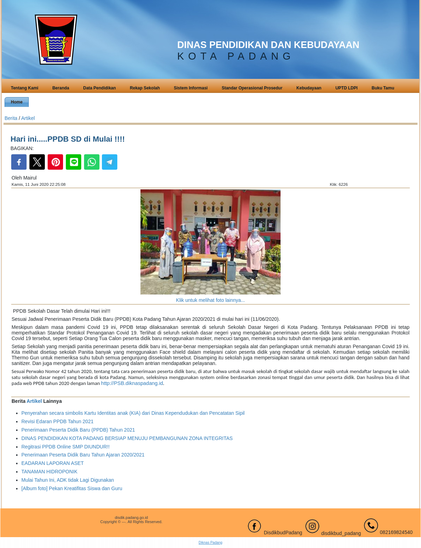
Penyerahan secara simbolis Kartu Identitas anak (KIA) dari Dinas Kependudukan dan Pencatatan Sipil (132, 413)
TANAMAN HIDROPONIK (49, 471)
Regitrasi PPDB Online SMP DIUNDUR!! (65, 446)
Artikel (28, 118)
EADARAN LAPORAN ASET (52, 463)
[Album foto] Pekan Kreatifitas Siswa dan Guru (71, 488)
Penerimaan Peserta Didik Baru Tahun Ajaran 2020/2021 (83, 455)
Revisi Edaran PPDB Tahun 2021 (57, 421)
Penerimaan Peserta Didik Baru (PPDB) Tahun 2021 (78, 430)
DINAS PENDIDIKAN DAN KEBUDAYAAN (268, 45)
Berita (11, 118)
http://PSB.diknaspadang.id (132, 383)
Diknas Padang (210, 542)
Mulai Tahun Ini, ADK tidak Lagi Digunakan (67, 480)
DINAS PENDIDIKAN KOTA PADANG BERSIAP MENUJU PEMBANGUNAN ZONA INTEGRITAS (127, 438)
